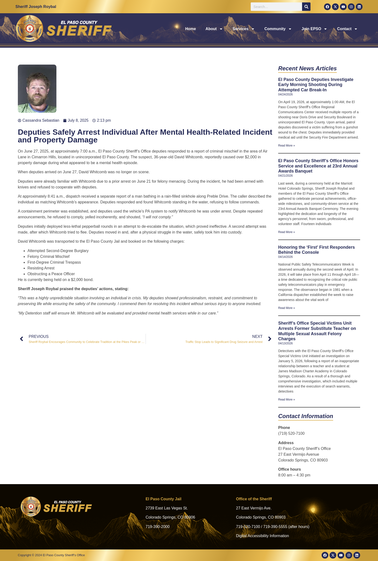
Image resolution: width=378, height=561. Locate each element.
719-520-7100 (248, 527)
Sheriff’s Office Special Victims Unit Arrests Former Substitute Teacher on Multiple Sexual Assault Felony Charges (317, 331)
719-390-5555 (275, 527)
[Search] (306, 6)
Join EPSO (315, 29)
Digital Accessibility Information (262, 536)
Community (278, 29)
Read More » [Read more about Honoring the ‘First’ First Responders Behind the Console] (286, 308)
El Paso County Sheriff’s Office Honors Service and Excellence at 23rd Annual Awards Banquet (318, 166)
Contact (347, 29)
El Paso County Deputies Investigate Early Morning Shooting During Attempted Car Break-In (315, 84)
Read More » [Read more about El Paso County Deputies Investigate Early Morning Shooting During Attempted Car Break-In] (286, 145)
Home (190, 29)
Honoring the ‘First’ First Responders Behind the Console (316, 250)
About (214, 29)
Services (244, 29)
